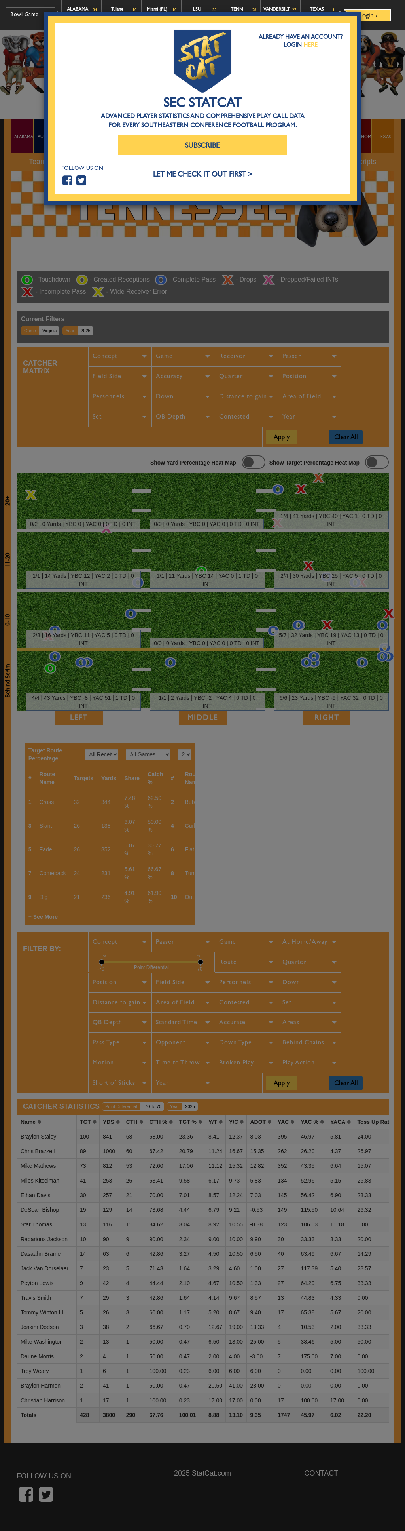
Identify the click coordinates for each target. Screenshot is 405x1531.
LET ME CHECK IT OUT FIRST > (202, 174)
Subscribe (202, 145)
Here (310, 44)
